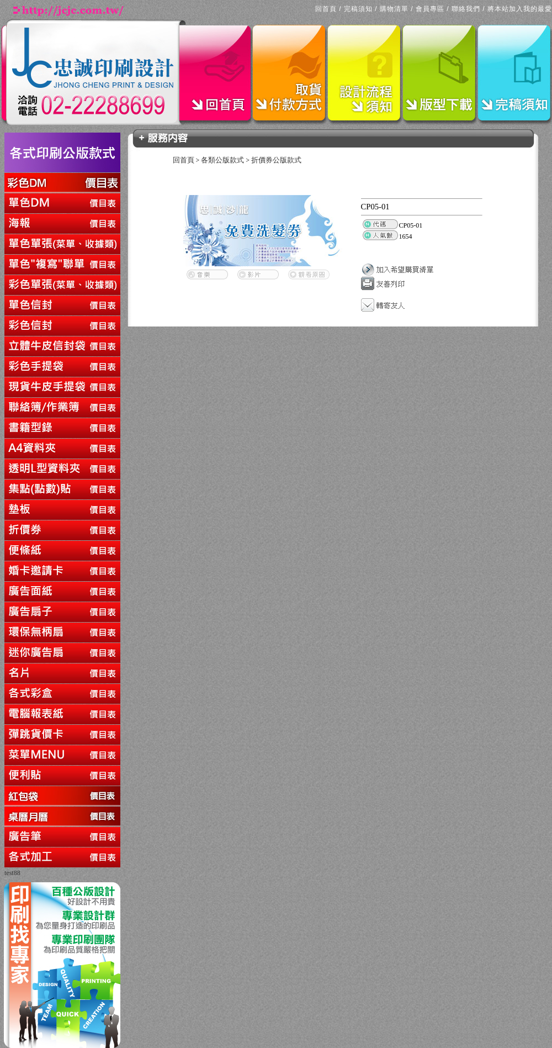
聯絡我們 (466, 9)
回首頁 (326, 9)
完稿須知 (358, 9)
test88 (12, 873)
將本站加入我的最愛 (519, 9)
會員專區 (430, 9)
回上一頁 (5, 878)
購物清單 (394, 9)
